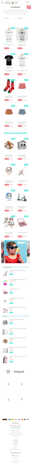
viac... (24, 14)
